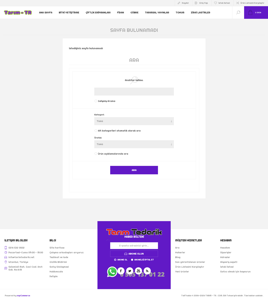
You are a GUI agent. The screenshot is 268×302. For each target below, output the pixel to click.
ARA (134, 170)
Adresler (225, 257)
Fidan (120, 12)
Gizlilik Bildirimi (58, 262)
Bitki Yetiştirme (69, 12)
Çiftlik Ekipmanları (98, 12)
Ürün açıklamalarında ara (113, 153)
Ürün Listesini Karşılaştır (252, 3)
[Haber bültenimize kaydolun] (134, 245)
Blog (177, 257)
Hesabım (225, 247)
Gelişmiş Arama (106, 101)
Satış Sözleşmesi (59, 266)
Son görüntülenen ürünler (190, 262)
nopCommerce (23, 295)
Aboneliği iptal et (144, 260)
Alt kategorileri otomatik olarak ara (119, 130)
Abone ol (122, 260)
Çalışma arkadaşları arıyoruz (67, 252)
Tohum (180, 12)
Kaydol (185, 3)
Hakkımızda (56, 271)
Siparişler (225, 252)
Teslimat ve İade (59, 257)
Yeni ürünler (182, 271)
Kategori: (99, 114)
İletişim (54, 276)
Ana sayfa (45, 12)
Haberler (180, 252)
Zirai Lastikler (201, 12)
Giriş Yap (203, 3)
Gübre (135, 12)
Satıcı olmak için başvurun (235, 271)
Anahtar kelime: (134, 80)
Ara (177, 247)
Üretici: (98, 137)
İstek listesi (227, 266)
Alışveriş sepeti (228, 262)
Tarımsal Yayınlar (157, 12)
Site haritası (57, 247)
